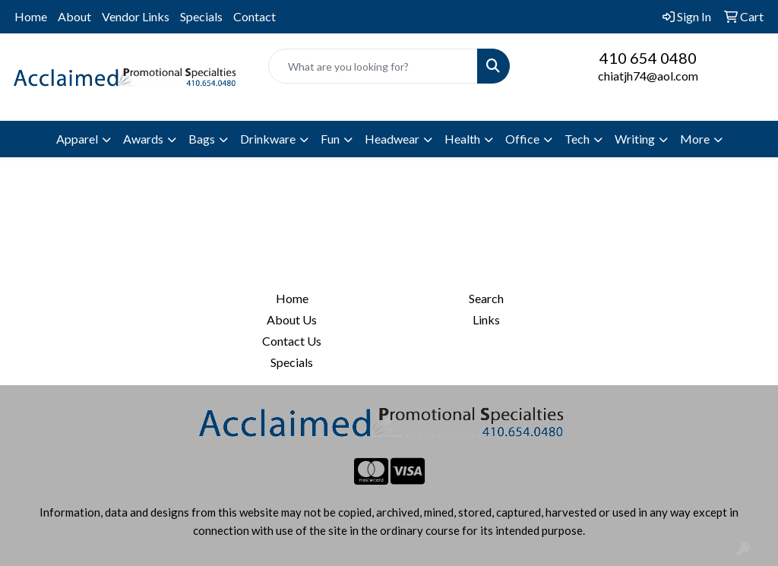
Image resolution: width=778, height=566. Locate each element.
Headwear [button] (392, 138)
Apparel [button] (77, 138)
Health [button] (462, 138)
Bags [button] (201, 138)
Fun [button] (330, 138)
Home (30, 16)
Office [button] (522, 138)
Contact (254, 16)
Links (486, 319)
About (74, 16)
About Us (292, 319)
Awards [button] (143, 138)
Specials (201, 16)
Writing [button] (635, 138)
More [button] (695, 138)
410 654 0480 (648, 58)
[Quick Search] (372, 66)
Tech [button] (577, 138)
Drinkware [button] (268, 138)
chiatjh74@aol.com (648, 75)
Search (486, 298)
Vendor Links (135, 16)
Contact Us (291, 341)
